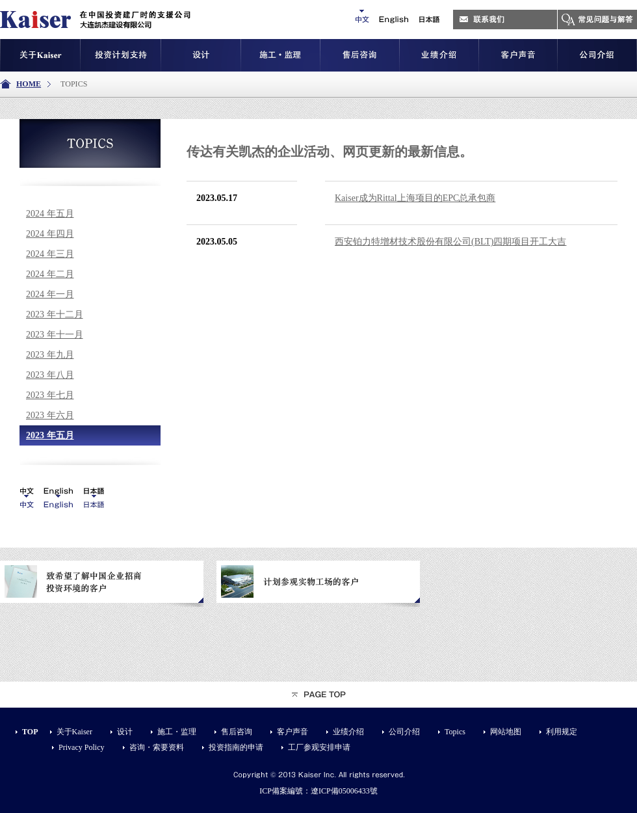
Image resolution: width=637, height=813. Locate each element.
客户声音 (292, 731)
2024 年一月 (50, 294)
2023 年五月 (50, 435)
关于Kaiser (74, 731)
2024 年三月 (50, 254)
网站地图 (505, 731)
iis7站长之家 (132, 488)
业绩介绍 (348, 731)
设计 (125, 731)
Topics (455, 731)
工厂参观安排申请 (319, 747)
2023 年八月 (50, 375)
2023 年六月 (50, 415)
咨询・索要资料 (156, 747)
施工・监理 (176, 731)
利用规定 (561, 731)
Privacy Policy (81, 747)
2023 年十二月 (54, 314)
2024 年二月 (50, 274)
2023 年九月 (50, 355)
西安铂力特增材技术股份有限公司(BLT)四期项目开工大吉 (450, 242)
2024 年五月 (50, 214)
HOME (28, 83)
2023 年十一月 (54, 335)
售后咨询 (236, 731)
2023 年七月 (50, 395)
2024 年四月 (50, 234)
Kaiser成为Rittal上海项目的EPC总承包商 (415, 198)
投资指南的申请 (236, 747)
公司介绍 (404, 731)
